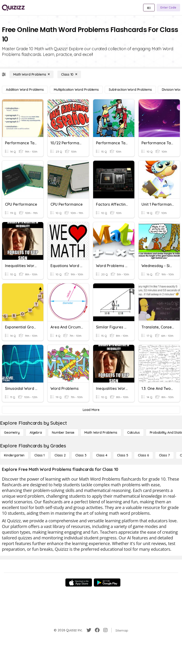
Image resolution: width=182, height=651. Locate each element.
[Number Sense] (63, 432)
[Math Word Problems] (31, 74)
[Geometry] (12, 432)
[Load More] (91, 410)
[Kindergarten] (14, 455)
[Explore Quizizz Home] (13, 8)
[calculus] (133, 432)
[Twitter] (88, 630)
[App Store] (78, 582)
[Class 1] (39, 455)
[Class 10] (69, 74)
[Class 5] (122, 455)
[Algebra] (36, 432)
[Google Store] (107, 582)
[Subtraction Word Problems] (130, 89)
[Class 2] (59, 455)
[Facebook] (97, 630)
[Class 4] (101, 455)
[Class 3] (80, 455)
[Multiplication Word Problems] (76, 89)
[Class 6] (143, 455)
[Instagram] (105, 630)
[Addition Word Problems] (25, 89)
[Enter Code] (168, 7)
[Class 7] (164, 455)
